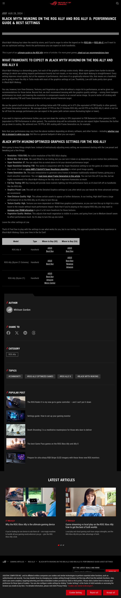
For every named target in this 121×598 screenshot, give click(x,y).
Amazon (69, 267)
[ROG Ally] (31, 562)
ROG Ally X (98, 42)
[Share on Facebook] (8, 333)
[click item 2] (63, 545)
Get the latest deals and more (86, 568)
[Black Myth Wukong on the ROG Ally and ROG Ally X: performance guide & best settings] (76, 562)
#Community (15, 376)
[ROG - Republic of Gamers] (60, 3)
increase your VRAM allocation (20, 210)
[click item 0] (59, 545)
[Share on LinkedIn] (25, 333)
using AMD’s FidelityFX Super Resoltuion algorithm (47, 169)
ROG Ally (88, 42)
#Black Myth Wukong (87, 376)
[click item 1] (61, 545)
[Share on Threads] (34, 333)
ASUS (50, 248)
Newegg (69, 264)
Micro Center (49, 283)
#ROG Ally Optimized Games (40, 376)
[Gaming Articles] (17, 562)
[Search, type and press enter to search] (117, 3)
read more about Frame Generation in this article (59, 176)
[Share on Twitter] (17, 333)
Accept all (111, 592)
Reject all (94, 592)
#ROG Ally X (65, 376)
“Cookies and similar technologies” (80, 586)
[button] (3, 3)
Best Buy (50, 251)
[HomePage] (4, 562)
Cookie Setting (75, 592)
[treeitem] (30, 512)
